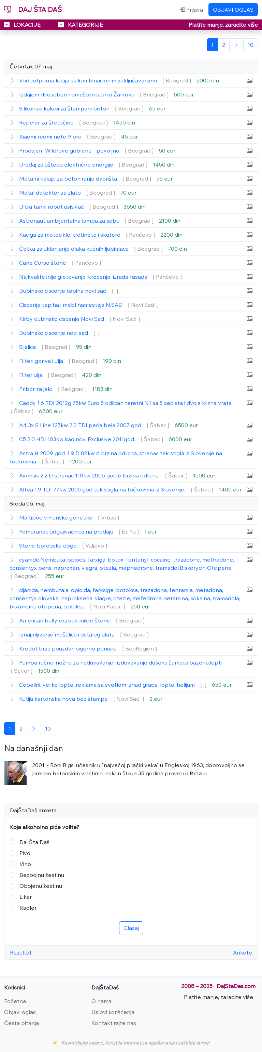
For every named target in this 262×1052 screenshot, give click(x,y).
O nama (101, 1001)
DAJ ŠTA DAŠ (33, 9)
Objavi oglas (20, 1012)
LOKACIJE (23, 24)
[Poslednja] (250, 44)
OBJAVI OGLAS (233, 9)
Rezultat (21, 952)
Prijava (191, 9)
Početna (15, 1001)
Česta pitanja (21, 1023)
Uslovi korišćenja (112, 1012)
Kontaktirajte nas (113, 1023)
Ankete (242, 952)
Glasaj (131, 927)
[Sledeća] (236, 44)
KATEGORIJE (80, 24)
